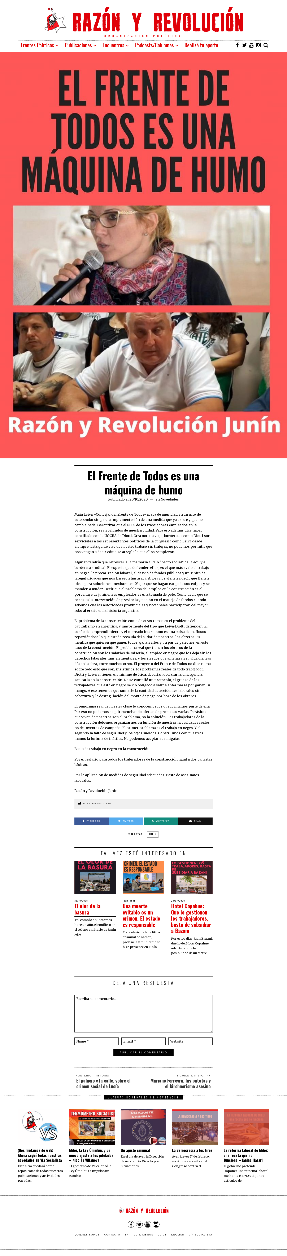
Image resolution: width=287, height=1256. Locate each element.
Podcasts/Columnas (154, 45)
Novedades (170, 499)
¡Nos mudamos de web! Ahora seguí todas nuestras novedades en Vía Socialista (40, 1154)
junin (153, 834)
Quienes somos (87, 1233)
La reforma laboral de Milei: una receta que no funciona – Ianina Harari (246, 1154)
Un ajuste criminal (135, 1149)
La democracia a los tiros (192, 1149)
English (177, 1233)
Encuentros (113, 45)
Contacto (112, 1233)
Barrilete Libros (139, 1233)
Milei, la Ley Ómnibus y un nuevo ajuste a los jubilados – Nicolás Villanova (91, 1154)
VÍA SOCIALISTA (200, 1233)
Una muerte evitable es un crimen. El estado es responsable (142, 915)
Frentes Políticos (37, 45)
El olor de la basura (87, 909)
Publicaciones (78, 45)
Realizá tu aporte (201, 45)
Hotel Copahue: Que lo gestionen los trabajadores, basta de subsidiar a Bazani (191, 918)
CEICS (162, 1233)
